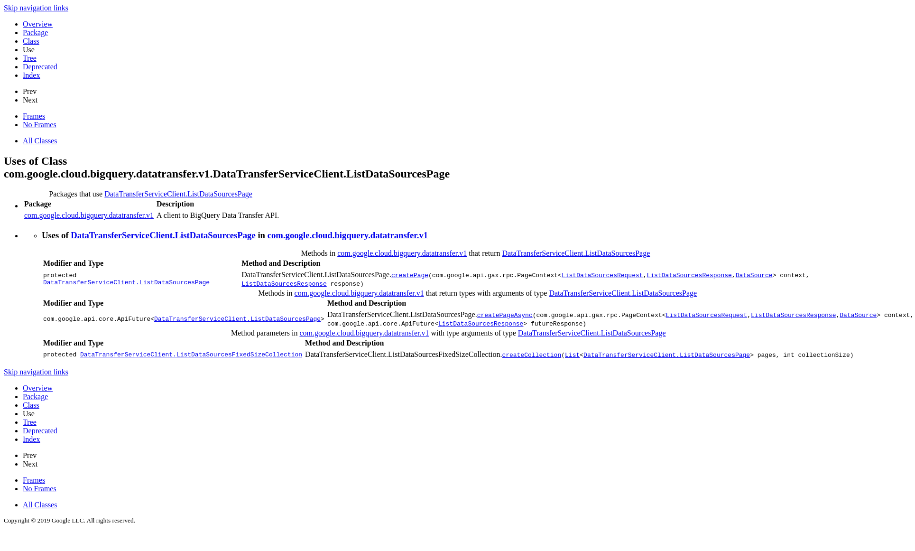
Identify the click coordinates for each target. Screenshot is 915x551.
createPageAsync (505, 314)
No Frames (39, 125)
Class (31, 41)
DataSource (754, 275)
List (572, 354)
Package (35, 32)
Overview (38, 24)
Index (31, 75)
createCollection (531, 354)
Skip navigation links (36, 8)
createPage (409, 275)
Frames (34, 116)
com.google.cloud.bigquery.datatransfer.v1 (89, 215)
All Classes (40, 141)
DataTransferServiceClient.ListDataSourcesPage (178, 194)
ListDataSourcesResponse (689, 275)
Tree (30, 58)
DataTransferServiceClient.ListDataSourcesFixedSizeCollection (191, 354)
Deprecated (40, 67)
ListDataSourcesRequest (602, 275)
